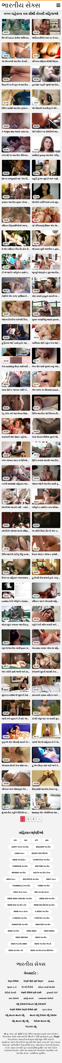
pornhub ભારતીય (20, 866)
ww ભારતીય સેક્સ (42, 892)
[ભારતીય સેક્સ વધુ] (58, 5)
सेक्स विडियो (13, 981)
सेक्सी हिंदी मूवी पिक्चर (33, 981)
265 (25, 840)
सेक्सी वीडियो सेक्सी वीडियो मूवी (23, 1010)
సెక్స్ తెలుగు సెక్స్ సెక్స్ (20, 1021)
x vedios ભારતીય (19, 918)
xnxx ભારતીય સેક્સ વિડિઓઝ (42, 950)
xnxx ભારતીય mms (19, 944)
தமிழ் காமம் (29, 998)
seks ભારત (10, 879)
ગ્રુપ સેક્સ (47, 1010)
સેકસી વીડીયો (27, 987)
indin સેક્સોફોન (18, 860)
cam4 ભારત (19, 853)
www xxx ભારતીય (47, 899)
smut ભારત (51, 879)
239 (15, 840)
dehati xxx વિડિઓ (39, 853)
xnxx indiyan (22, 937)
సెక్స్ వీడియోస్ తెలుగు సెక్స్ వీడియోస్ (31, 1004)
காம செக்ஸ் (14, 998)
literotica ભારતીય (41, 860)
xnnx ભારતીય (13, 931)
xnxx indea (49, 931)
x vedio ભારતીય (41, 911)
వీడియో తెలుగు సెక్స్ (42, 1021)
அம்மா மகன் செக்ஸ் (46, 987)
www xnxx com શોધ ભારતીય (19, 899)
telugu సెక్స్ (31, 1027)
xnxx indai (31, 931)
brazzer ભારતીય (43, 847)
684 (46, 840)
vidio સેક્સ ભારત (20, 892)
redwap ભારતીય (19, 873)
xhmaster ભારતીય (20, 924)
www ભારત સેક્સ (20, 911)
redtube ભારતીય (42, 866)
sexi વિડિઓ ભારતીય (31, 879)
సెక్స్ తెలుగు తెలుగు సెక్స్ (15, 1015)
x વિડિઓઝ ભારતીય (41, 918)
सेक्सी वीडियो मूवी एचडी (31, 993)
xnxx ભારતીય (41, 937)
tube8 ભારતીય (44, 886)
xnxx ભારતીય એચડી (42, 944)
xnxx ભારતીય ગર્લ (15, 950)
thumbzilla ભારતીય (21, 886)
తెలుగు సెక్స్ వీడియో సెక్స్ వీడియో (43, 1015)
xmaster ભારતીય (42, 924)
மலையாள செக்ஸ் (46, 998)
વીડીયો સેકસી (10, 993)
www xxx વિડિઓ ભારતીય (44, 905)
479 (36, 840)
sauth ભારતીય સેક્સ (41, 873)
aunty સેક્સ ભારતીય (19, 847)
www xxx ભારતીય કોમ (16, 905)
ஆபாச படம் (12, 987)
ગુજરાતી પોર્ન (51, 993)
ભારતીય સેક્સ (22, 1053)
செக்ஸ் (51, 981)
